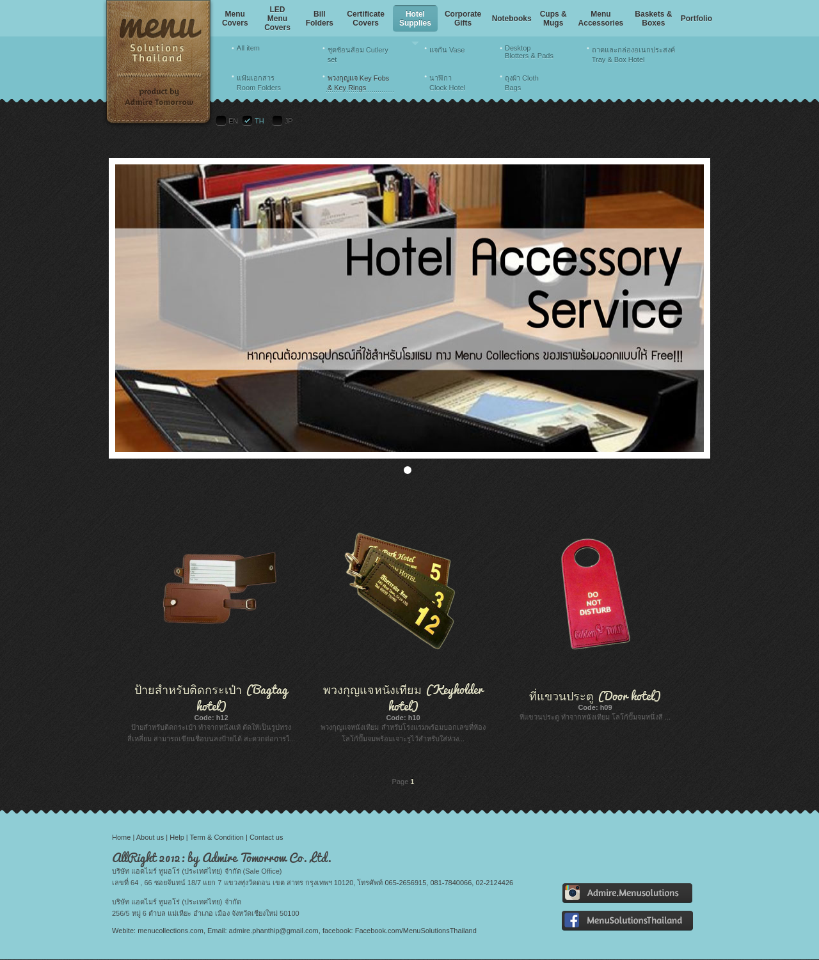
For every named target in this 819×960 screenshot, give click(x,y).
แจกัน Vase (447, 50)
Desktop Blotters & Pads (529, 51)
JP (289, 121)
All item (248, 48)
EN (233, 121)
